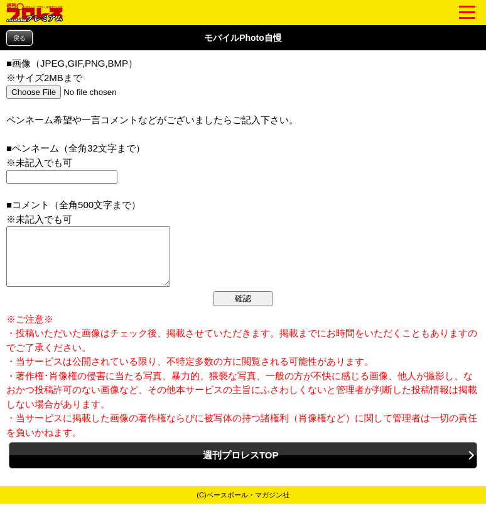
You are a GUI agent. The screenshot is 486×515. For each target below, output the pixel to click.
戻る (19, 38)
